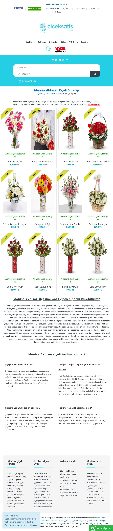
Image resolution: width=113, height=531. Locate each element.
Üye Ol (67, 9)
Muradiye (44, 523)
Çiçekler (29, 42)
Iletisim (59, 12)
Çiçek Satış (40, 93)
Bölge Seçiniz (57, 59)
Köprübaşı (78, 520)
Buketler (42, 42)
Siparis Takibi (52, 9)
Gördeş (62, 520)
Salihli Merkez (94, 520)
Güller (63, 42)
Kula (85, 520)
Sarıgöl (103, 520)
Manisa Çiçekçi (53, 93)
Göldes (55, 520)
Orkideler (53, 42)
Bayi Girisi (94, 9)
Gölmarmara (45, 520)
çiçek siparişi (56, 4)
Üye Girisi (79, 9)
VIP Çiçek (73, 42)
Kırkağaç (69, 520)
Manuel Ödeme (34, 9)
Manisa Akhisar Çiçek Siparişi (56, 90)
